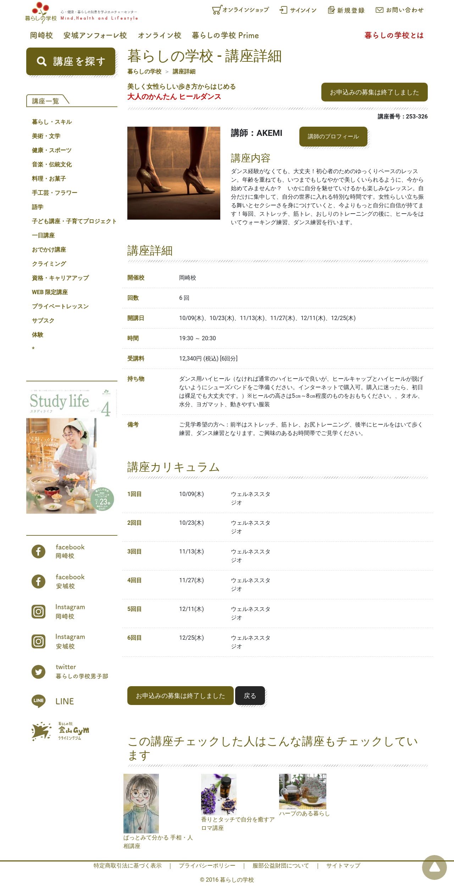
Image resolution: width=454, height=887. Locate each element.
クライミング (49, 263)
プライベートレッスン (60, 306)
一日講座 (43, 235)
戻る (250, 695)
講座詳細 (184, 71)
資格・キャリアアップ (60, 278)
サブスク (43, 320)
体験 (37, 334)
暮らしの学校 (144, 71)
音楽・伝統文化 (52, 164)
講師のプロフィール (333, 136)
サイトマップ (343, 865)
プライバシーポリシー (207, 865)
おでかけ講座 (49, 249)
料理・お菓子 (49, 178)
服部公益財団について (281, 865)
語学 (37, 207)
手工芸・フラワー (54, 192)
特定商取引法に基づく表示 (128, 865)
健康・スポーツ (52, 150)
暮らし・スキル (52, 122)
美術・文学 (46, 136)
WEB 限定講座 (50, 292)
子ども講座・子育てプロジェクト (74, 221)
